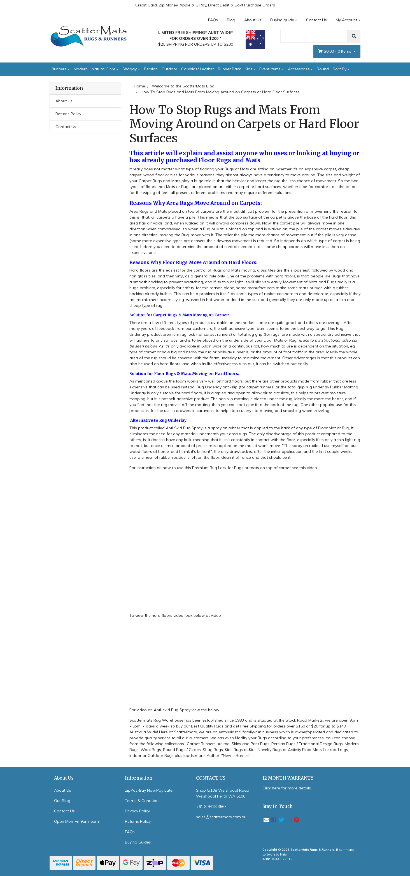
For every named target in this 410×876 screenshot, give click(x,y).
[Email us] (266, 819)
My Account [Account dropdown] (346, 19)
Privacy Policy (137, 811)
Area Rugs (139, 211)
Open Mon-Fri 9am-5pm (76, 821)
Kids (248, 68)
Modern (81, 68)
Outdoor (169, 68)
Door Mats (274, 340)
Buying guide (282, 19)
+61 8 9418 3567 (211, 806)
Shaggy (129, 68)
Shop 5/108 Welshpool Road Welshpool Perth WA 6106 (222, 793)
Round (323, 68)
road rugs (339, 749)
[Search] (314, 36)
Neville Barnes (236, 755)
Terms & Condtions (142, 800)
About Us (252, 19)
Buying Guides (138, 842)
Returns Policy (68, 113)
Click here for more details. (287, 788)
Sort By (339, 68)
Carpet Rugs (151, 180)
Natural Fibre (103, 68)
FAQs (213, 19)
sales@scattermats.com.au (221, 816)
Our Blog (62, 800)
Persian (151, 68)
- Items (335, 51)
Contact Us (316, 19)
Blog (231, 19)
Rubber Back (229, 68)
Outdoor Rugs (161, 755)
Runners (59, 68)
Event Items (270, 68)
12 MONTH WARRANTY (287, 778)
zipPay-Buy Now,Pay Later (149, 790)
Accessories (299, 68)
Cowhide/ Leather (197, 68)
